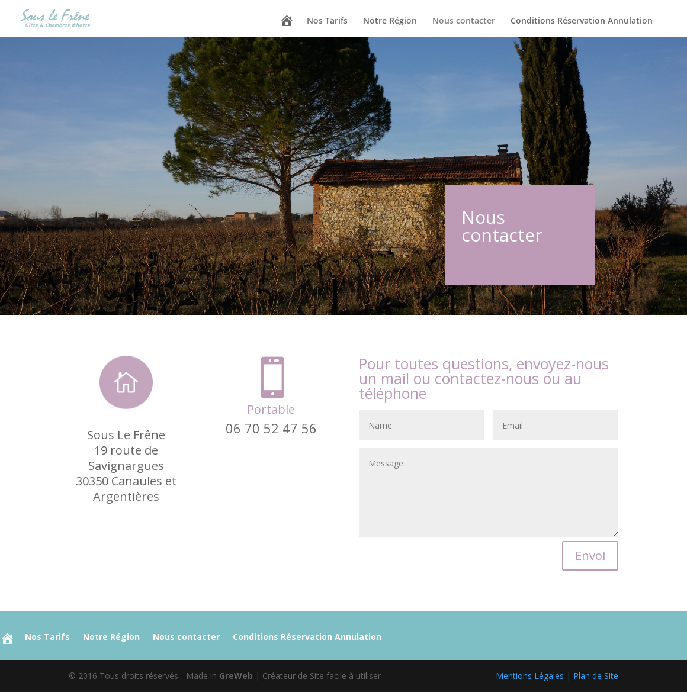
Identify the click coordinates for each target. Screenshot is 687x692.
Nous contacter (463, 21)
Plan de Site (595, 675)
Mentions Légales (530, 675)
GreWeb (236, 675)
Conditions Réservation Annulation (582, 21)
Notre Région (390, 21)
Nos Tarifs (327, 21)
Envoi (590, 556)
